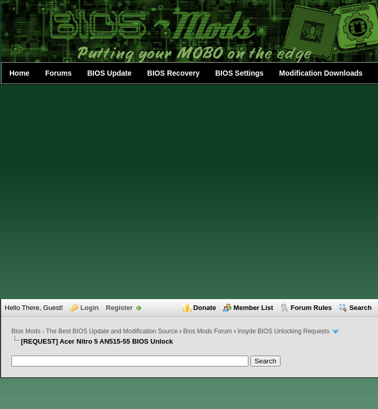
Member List (253, 308)
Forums (58, 73)
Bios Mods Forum (207, 331)
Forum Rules (311, 308)
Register (119, 308)
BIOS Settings (239, 73)
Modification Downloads (320, 73)
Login (89, 308)
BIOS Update (109, 73)
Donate (204, 308)
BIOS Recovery (173, 73)
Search (360, 308)
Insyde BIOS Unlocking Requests (283, 331)
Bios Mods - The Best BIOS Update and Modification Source (94, 331)
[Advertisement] (104, 192)
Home (19, 73)
